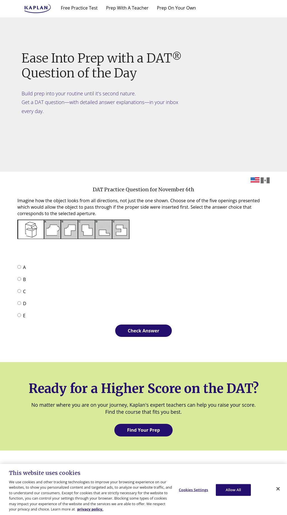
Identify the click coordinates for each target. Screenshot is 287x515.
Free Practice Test (79, 8)
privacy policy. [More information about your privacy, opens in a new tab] (90, 509)
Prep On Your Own (176, 8)
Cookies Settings (193, 489)
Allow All (233, 489)
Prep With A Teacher (127, 8)
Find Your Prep (143, 430)
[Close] (278, 488)
